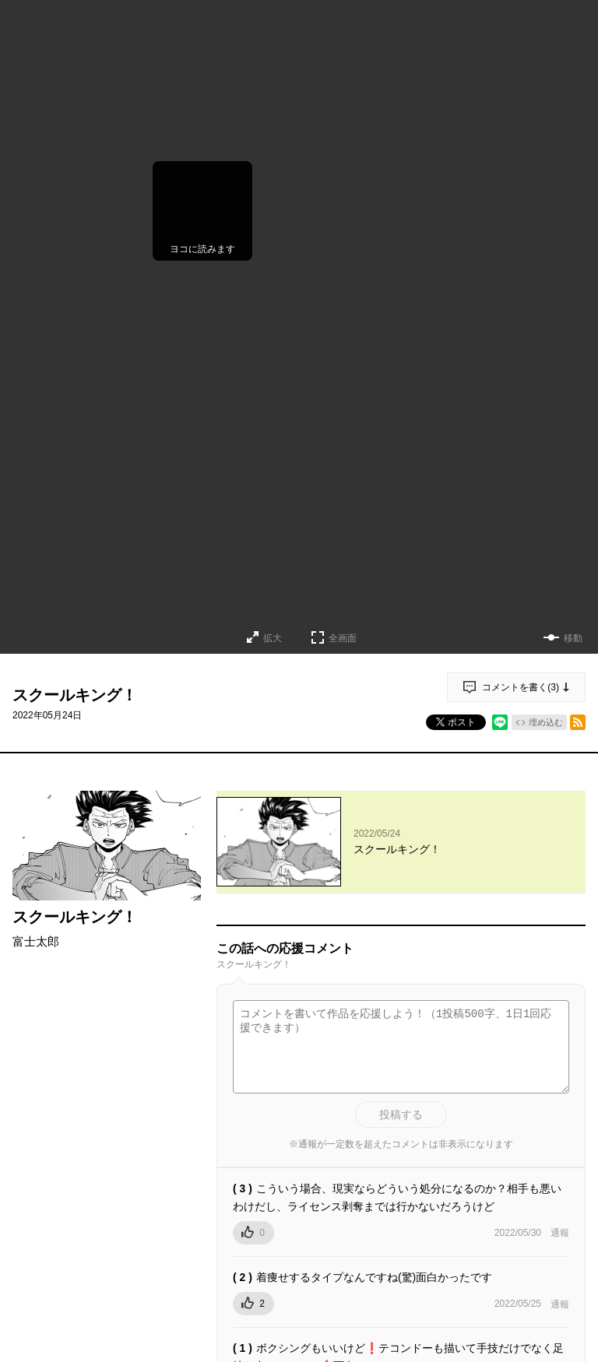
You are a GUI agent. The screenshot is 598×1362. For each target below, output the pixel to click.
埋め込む (546, 722)
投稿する (401, 1114)
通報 (560, 1232)
